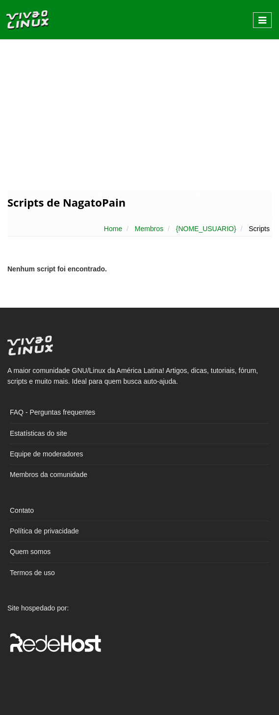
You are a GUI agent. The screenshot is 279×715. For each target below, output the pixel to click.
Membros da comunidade (48, 474)
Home (113, 229)
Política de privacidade (44, 531)
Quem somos (30, 552)
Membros (149, 229)
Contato (22, 510)
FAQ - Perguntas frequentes (52, 412)
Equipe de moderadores (46, 454)
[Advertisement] (139, 114)
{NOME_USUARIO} (206, 229)
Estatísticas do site (38, 433)
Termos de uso (32, 573)
